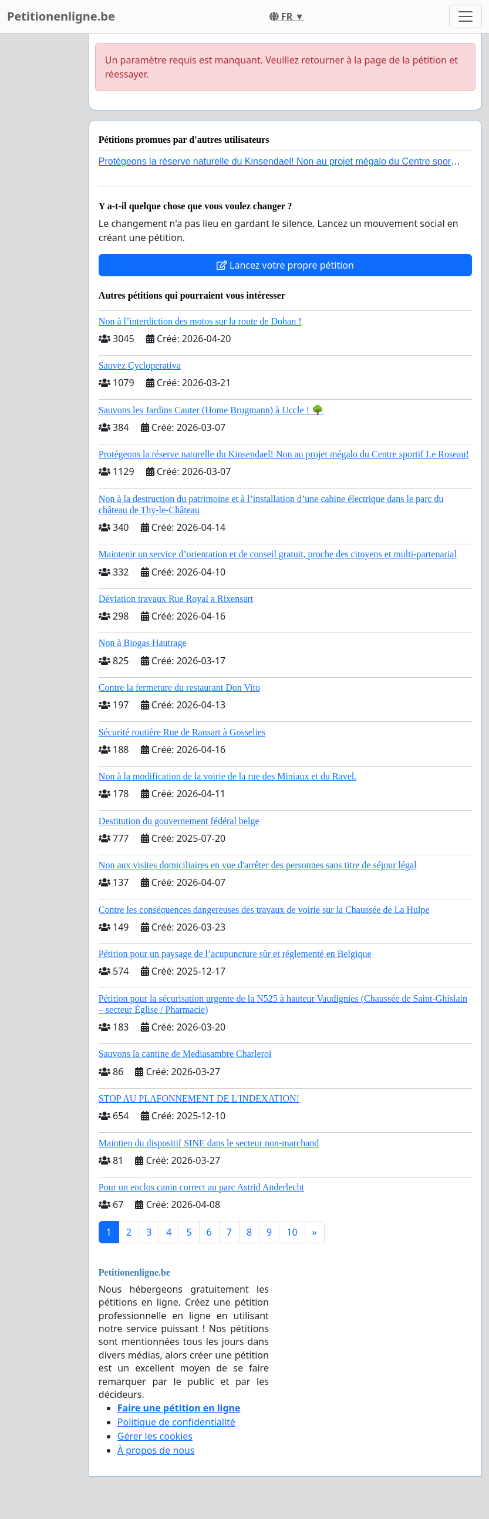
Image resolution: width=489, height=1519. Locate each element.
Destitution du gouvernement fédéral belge (179, 821)
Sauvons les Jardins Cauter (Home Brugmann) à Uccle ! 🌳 (211, 410)
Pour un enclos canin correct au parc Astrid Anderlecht (201, 1187)
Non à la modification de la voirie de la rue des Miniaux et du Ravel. (227, 776)
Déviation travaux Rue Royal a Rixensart (176, 599)
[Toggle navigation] (465, 16)
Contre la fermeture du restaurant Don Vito (179, 687)
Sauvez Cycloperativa (140, 365)
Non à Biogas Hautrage (143, 643)
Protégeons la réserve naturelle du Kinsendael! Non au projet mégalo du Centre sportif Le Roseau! (284, 454)
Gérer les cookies (155, 1436)
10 (291, 1232)
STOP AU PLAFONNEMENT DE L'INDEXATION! (199, 1098)
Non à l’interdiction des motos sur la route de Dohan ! (200, 321)
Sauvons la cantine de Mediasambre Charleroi (185, 1054)
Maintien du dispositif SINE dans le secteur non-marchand (209, 1143)
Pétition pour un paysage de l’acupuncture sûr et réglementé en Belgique (235, 954)
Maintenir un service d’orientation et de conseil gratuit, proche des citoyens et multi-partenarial (278, 554)
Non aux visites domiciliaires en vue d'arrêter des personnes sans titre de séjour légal (258, 865)
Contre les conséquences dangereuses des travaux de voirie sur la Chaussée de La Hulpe (264, 910)
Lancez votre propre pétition (285, 265)
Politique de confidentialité (176, 1422)
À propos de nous (156, 1450)
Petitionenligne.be (61, 16)
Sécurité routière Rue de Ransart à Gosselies (182, 732)
